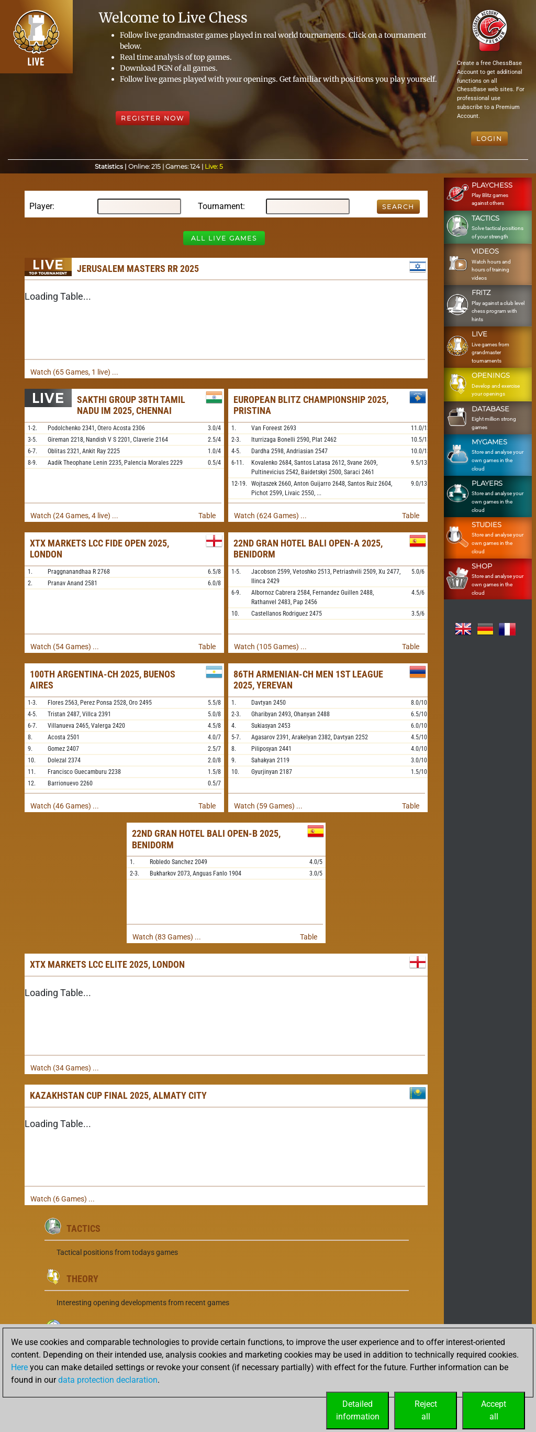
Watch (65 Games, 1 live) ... (74, 372)
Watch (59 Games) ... (268, 806)
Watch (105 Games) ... (270, 646)
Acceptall (493, 1410)
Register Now (152, 118)
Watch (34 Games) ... (64, 1068)
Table (207, 515)
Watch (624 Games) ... (270, 515)
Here (19, 1367)
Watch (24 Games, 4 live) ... (74, 515)
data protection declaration (108, 1380)
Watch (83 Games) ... (166, 937)
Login (489, 139)
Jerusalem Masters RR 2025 (138, 268)
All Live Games (224, 238)
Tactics (83, 1228)
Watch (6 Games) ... (62, 1199)
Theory (82, 1278)
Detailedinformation (357, 1410)
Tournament (220, 206)
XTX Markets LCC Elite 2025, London (107, 964)
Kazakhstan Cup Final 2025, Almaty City (118, 1095)
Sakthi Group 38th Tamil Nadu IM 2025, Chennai (131, 405)
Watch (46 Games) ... (64, 806)
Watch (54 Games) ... (64, 646)
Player (40, 206)
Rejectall (426, 1410)
